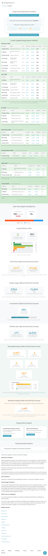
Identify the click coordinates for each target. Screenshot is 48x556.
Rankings (17, 550)
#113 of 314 (19, 396)
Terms (31, 550)
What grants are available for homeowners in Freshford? (17, 452)
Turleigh (3, 531)
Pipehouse (3, 523)
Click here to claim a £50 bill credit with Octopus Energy (24, 15)
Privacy (25, 550)
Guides (9, 550)
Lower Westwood (5, 545)
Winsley (3, 526)
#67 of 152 (42, 396)
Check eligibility (7, 440)
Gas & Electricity (14, 32)
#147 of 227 (26, 396)
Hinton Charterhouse (6, 540)
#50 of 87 (34, 396)
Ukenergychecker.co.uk (8, 2)
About (2, 550)
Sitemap (3, 552)
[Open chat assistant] (45, 553)
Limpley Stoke (4, 520)
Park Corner (4, 517)
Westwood (4, 537)
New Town (3, 534)
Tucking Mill (4, 543)
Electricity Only (13, 28)
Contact (39, 550)
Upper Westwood (5, 529)
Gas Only (24, 28)
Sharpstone (4, 515)
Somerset (4, 6)
